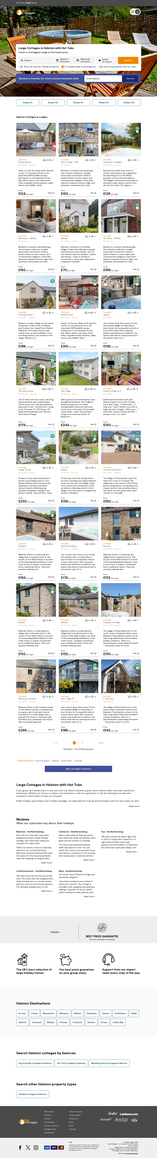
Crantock (77, 1022)
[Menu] (135, 11)
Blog (71, 1122)
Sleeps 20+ (129, 102)
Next (101, 743)
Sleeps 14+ (104, 102)
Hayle (134, 1013)
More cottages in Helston (78, 769)
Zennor (105, 1013)
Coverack (37, 1022)
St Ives (104, 1022)
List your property (51, 1126)
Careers (47, 1119)
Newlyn (50, 1022)
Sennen (91, 1022)
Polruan (63, 1022)
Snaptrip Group (132, 1153)
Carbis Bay (118, 1022)
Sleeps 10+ (53, 102)
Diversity (47, 1115)
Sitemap (72, 1129)
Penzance (92, 1013)
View (50, 193)
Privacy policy (74, 1115)
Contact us (73, 1119)
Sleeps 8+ (28, 102)
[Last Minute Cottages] (24, 11)
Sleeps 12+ (78, 102)
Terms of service (75, 1112)
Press (71, 1126)
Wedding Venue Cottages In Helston (109, 1063)
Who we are (49, 1112)
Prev (55, 743)
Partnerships (49, 1122)
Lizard (34, 1013)
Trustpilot (54, 932)
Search (128, 60)
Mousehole (48, 1013)
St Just (22, 1013)
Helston (23, 1022)
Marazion (64, 1013)
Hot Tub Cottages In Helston (71, 1063)
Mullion (77, 1013)
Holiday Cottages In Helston (33, 1094)
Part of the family (26, 3)
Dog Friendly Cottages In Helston (35, 1063)
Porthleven (120, 1013)
